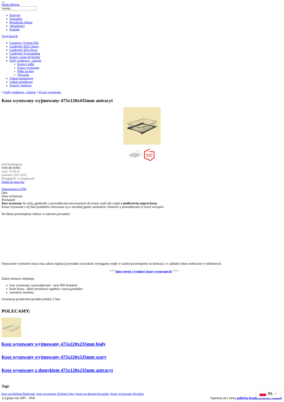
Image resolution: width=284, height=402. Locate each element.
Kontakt (14, 29)
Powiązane (8, 199)
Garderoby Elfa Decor (23, 50)
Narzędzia (15, 18)
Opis (4, 192)
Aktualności (17, 26)
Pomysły (15, 15)
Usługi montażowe (21, 78)
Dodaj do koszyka (13, 182)
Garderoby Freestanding (24, 53)
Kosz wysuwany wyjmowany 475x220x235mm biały (54, 343)
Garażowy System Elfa (24, 43)
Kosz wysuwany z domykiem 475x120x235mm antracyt (57, 370)
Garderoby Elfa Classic (24, 46)
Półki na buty (25, 71)
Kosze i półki (25, 64)
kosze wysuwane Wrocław (127, 393)
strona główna (10, 4)
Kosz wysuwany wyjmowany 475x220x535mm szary (54, 356)
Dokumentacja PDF (14, 189)
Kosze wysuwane (28, 67)
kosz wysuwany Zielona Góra (55, 393)
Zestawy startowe (20, 85)
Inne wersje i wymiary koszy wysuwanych (143, 271)
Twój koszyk (10, 36)
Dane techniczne (12, 196)
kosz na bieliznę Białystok (18, 393)
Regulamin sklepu (20, 22)
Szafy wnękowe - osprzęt (25, 60)
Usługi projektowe (21, 82)
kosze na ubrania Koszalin (92, 393)
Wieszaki (23, 74)
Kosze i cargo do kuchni (24, 57)
